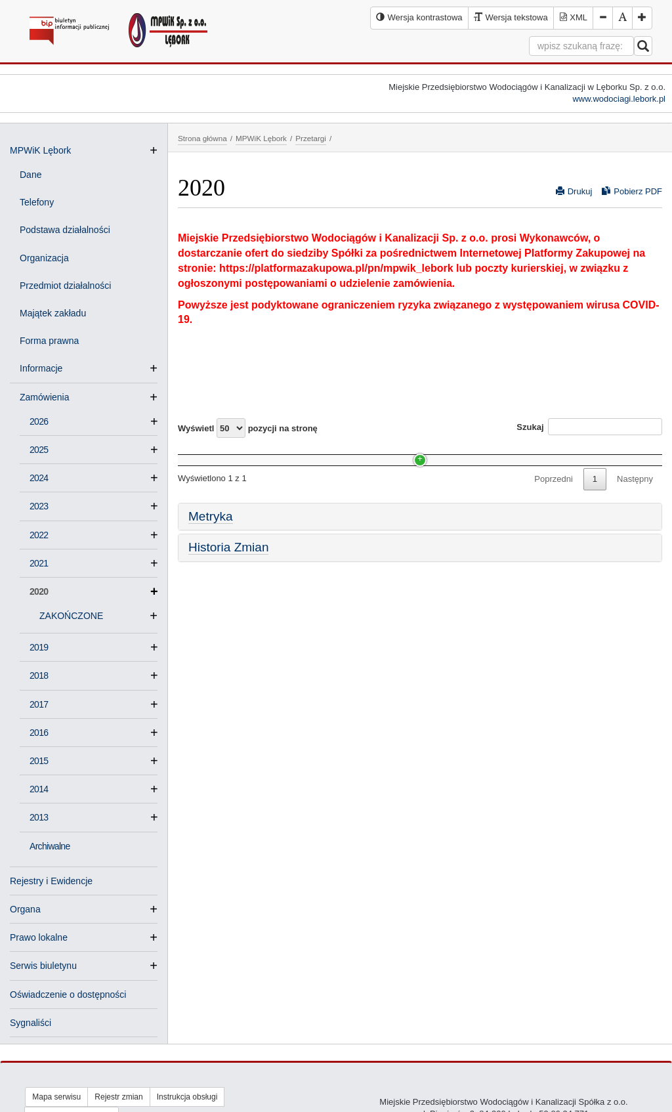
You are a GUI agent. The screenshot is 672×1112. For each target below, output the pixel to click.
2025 (39, 449)
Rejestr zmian (118, 1096)
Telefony (37, 202)
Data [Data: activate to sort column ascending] (466, 453)
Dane (30, 174)
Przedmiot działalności (65, 285)
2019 (39, 647)
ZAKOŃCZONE (76, 616)
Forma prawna (49, 340)
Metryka (210, 540)
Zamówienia (49, 397)
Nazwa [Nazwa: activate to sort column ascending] (203, 453)
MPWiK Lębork (40, 150)
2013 (39, 817)
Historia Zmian (228, 572)
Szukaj (589, 426)
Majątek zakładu (53, 313)
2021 (39, 563)
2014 (39, 789)
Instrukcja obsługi (187, 1096)
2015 (39, 761)
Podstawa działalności (65, 230)
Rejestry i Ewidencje (51, 881)
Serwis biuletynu (43, 965)
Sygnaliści (30, 1022)
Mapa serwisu (56, 1096)
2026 (39, 421)
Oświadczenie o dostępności (68, 994)
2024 (39, 478)
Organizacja (44, 258)
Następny (635, 503)
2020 (94, 591)
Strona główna (202, 138)
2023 (39, 506)
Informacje (46, 368)
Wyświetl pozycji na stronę (248, 428)
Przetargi (310, 138)
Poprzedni (553, 503)
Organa (25, 909)
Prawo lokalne (39, 937)
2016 (39, 732)
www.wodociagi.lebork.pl (618, 99)
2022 (39, 535)
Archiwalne (50, 846)
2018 (39, 675)
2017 (39, 704)
